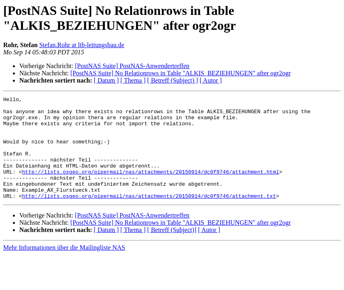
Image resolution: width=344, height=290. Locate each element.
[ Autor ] (211, 80)
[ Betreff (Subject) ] (172, 80)
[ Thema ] (133, 80)
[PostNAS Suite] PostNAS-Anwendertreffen (132, 65)
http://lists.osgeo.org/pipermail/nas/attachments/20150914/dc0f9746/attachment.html (150, 187)
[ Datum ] (106, 80)
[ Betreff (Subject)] (171, 250)
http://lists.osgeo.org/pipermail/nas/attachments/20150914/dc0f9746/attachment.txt (149, 216)
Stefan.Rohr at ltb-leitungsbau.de (82, 44)
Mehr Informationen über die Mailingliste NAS (64, 268)
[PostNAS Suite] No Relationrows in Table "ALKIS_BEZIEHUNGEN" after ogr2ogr (180, 73)
